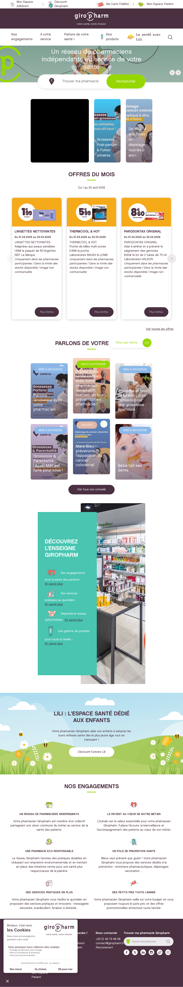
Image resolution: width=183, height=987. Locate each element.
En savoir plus (54, 584)
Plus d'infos (47, 312)
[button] (172, 72)
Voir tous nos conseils (91, 489)
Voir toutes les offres (159, 329)
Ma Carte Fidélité (117, 4)
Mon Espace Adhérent (25, 4)
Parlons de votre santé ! (76, 37)
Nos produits (112, 37)
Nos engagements (21, 37)
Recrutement (104, 947)
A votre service (45, 37)
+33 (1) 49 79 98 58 (108, 939)
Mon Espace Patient (160, 4)
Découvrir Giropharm (61, 4)
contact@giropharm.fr (110, 943)
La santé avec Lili (148, 36)
